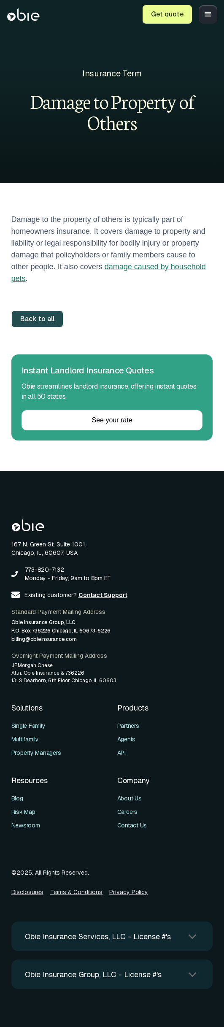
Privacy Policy (128, 892)
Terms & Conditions (76, 892)
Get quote (167, 14)
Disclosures (27, 892)
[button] (208, 14)
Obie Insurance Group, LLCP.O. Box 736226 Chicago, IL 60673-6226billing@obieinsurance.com (61, 631)
